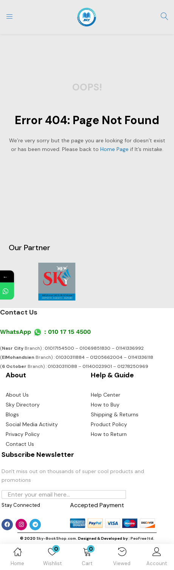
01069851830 (94, 348)
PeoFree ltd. (142, 538)
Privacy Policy (23, 434)
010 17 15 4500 (69, 331)
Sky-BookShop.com (56, 538)
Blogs (12, 414)
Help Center (105, 394)
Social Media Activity (32, 424)
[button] (87, 558)
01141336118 (140, 357)
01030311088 (62, 366)
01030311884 (70, 357)
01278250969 (132, 366)
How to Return (109, 434)
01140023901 (97, 366)
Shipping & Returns (114, 414)
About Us (17, 394)
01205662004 (106, 357)
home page (114, 149)
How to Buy (105, 404)
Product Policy (109, 424)
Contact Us (18, 312)
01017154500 (59, 348)
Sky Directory (23, 404)
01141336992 (130, 348)
